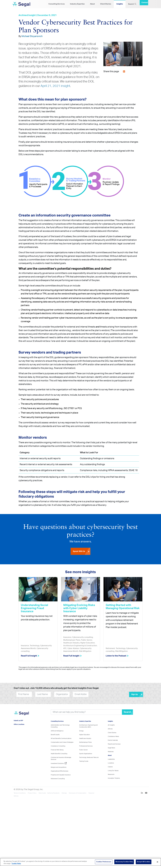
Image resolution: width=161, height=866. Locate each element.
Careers (110, 766)
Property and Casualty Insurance (61, 775)
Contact (144, 2)
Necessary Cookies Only (124, 862)
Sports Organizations (85, 753)
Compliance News (113, 736)
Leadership (111, 759)
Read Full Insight (30, 656)
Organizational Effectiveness (59, 771)
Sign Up (137, 694)
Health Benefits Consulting (59, 753)
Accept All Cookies (143, 862)
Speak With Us (81, 551)
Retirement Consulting (58, 778)
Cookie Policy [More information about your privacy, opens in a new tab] (16, 863)
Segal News (111, 747)
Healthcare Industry (85, 738)
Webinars (111, 751)
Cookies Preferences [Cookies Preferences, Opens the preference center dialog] (103, 862)
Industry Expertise (77, 4)
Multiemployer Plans (85, 742)
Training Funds (83, 761)
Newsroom (111, 774)
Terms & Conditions (20, 793)
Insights (119, 4)
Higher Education (84, 734)
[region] (80, 862)
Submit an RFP (18, 720)
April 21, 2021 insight (55, 85)
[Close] (157, 861)
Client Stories (105, 4)
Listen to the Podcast (117, 656)
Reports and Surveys (114, 744)
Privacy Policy (32, 793)
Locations (111, 763)
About (92, 4)
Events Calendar (113, 740)
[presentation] (102, 694)
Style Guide (42, 793)
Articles (110, 729)
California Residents (53, 793)
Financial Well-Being (57, 750)
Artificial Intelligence (57, 731)
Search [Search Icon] (132, 4)
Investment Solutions (59, 763)
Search (127, 712)
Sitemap (64, 793)
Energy (81, 731)
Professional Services (86, 746)
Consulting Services (56, 4)
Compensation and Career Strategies (62, 742)
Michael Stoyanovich (32, 36)
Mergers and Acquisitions (58, 767)
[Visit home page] (21, 714)
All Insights (111, 725)
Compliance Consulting (58, 746)
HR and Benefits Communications (61, 738)
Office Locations (19, 724)
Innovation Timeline (114, 778)
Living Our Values (113, 770)
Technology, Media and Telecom (89, 757)
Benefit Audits (55, 734)
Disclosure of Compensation (77, 793)
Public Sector (83, 750)
